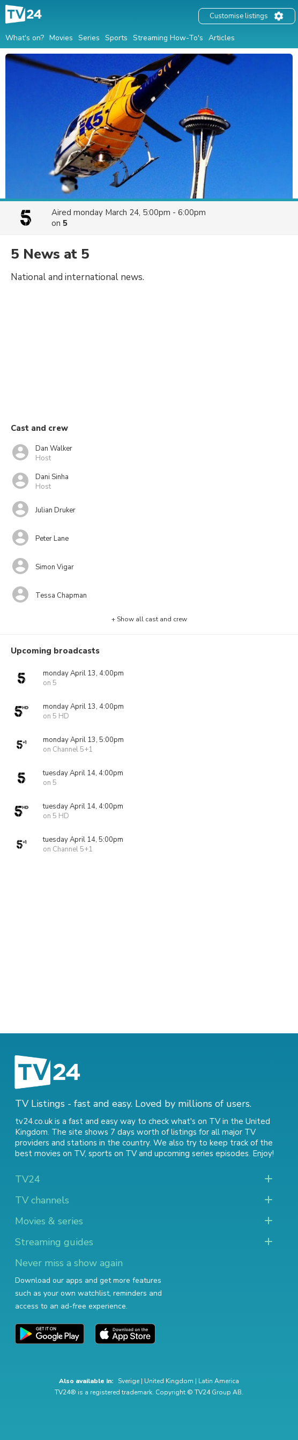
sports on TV (112, 1153)
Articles (221, 38)
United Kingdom (168, 1381)
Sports (116, 38)
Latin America (218, 1381)
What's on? (24, 38)
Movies (61, 38)
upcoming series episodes (201, 1153)
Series (89, 38)
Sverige (128, 1381)
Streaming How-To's (168, 38)
